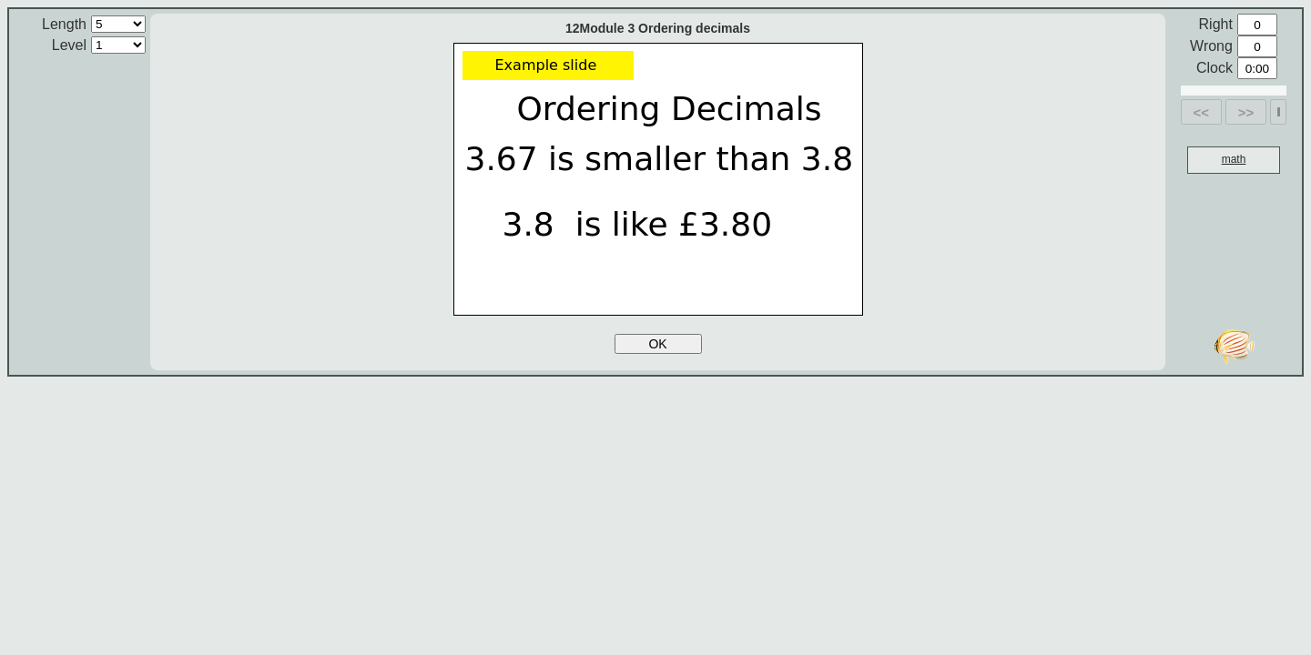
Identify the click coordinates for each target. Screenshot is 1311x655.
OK (657, 344)
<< (1202, 112)
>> (1246, 112)
